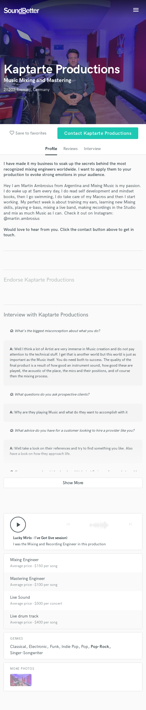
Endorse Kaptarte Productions (39, 280)
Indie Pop (70, 646)
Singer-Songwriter (26, 652)
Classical (18, 646)
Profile (51, 148)
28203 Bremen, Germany (27, 89)
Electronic (38, 646)
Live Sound (20, 597)
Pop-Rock (100, 646)
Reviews (70, 148)
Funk (54, 646)
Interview (92, 148)
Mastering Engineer (27, 578)
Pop (84, 646)
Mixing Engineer (24, 559)
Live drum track (24, 616)
